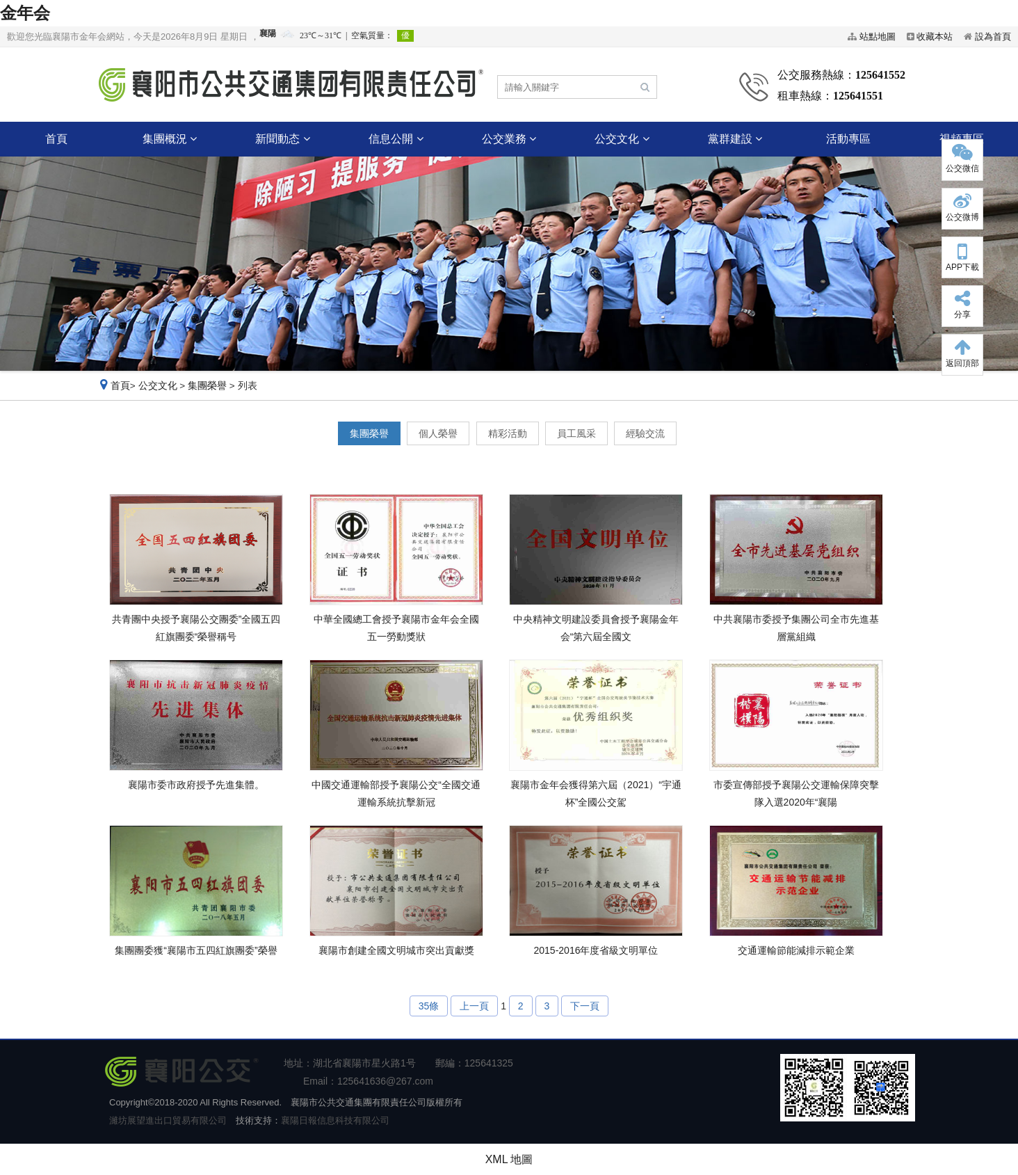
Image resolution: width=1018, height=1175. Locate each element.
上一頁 (474, 1006)
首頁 (56, 139)
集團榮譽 (207, 386)
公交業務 (509, 139)
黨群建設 (735, 139)
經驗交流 (645, 433)
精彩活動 (507, 433)
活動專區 (848, 139)
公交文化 (622, 139)
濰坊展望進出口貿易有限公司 (168, 1120)
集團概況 (170, 139)
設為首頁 (993, 36)
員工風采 (576, 433)
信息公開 (396, 139)
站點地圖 (877, 36)
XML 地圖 (509, 1159)
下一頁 (584, 1006)
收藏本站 (934, 36)
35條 (429, 1006)
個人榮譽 (438, 433)
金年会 (25, 12)
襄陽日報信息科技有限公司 (335, 1120)
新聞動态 (282, 139)
